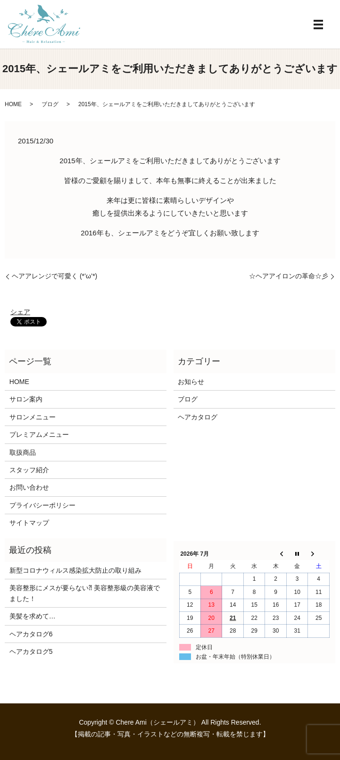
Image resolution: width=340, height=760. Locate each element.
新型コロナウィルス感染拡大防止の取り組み (75, 570)
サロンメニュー (32, 417)
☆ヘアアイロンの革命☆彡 (288, 276)
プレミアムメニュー (39, 434)
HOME (13, 104)
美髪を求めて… (32, 616)
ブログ (49, 104)
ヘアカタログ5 (31, 651)
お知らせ (191, 381)
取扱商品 (22, 452)
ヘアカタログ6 (31, 634)
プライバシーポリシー (42, 505)
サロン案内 (25, 399)
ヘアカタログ (197, 417)
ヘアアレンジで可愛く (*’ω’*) (54, 276)
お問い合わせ (29, 487)
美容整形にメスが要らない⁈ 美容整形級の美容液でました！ (84, 593)
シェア (20, 312)
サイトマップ (29, 522)
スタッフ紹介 (29, 470)
